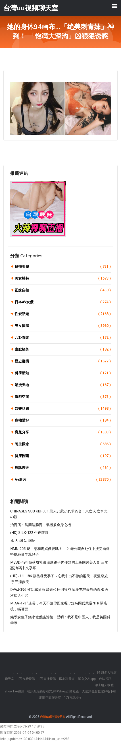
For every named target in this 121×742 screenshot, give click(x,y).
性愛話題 (63, 314)
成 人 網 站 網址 (22, 541)
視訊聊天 (63, 468)
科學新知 (63, 373)
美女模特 (63, 278)
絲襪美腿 (63, 266)
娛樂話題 (63, 408)
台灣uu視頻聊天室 (52, 717)
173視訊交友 (73, 697)
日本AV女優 (63, 302)
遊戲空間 (63, 397)
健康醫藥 (63, 456)
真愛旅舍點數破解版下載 (99, 691)
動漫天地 (63, 385)
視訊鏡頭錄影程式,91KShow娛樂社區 (53, 691)
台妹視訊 (105, 679)
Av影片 (63, 480)
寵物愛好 (63, 420)
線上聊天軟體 (104, 685)
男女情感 (63, 326)
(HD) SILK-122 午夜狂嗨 (29, 533)
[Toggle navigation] (114, 6)
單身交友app (87, 679)
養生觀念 (63, 444)
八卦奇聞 (63, 337)
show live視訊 (14, 691)
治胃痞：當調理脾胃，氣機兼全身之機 (40, 525)
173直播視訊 (47, 679)
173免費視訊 (26, 679)
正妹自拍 (63, 290)
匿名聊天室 (67, 679)
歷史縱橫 (63, 361)
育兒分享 (63, 432)
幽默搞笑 (63, 349)
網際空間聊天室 (50, 697)
